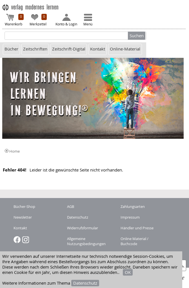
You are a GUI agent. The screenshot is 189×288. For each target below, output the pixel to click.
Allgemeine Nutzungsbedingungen (86, 241)
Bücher (11, 49)
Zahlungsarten (133, 206)
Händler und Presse (137, 227)
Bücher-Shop (24, 206)
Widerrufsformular (82, 227)
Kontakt (97, 49)
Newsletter (23, 217)
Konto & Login (66, 20)
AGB (70, 206)
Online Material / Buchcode (134, 241)
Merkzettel (38, 20)
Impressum (130, 217)
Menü (87, 20)
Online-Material (125, 49)
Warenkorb (14, 20)
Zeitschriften (35, 49)
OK (128, 272)
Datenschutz (85, 283)
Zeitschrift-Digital (68, 49)
